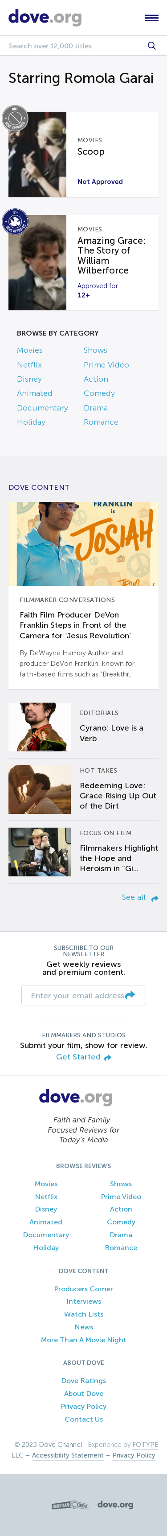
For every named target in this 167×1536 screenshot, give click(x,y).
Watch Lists (83, 1314)
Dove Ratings (83, 1380)
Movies (30, 350)
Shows (95, 350)
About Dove (83, 1393)
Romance (101, 422)
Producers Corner (83, 1289)
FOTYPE (145, 1444)
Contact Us (84, 1419)
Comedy (99, 393)
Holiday (31, 422)
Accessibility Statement (68, 1455)
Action (96, 379)
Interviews (83, 1301)
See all (140, 897)
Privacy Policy (83, 1406)
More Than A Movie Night (83, 1340)
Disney (29, 379)
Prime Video (106, 364)
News (83, 1327)
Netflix (29, 364)
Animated (35, 393)
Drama (96, 407)
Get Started (83, 1057)
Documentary (42, 407)
